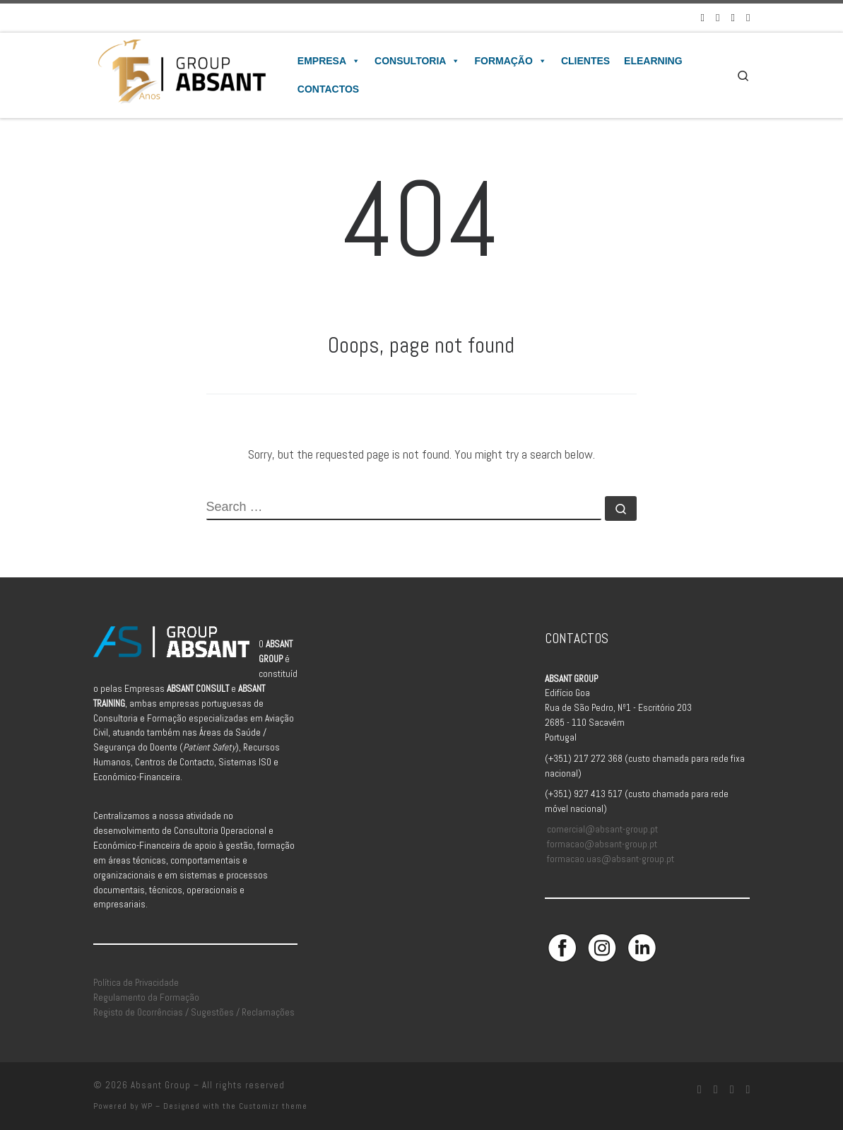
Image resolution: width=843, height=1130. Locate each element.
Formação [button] (510, 60)
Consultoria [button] (417, 60)
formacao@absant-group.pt (602, 844)
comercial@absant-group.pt (602, 829)
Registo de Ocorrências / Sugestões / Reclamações (194, 1012)
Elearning (653, 60)
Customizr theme (273, 1106)
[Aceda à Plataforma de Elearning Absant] (748, 17)
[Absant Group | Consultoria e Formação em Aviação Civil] (181, 73)
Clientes (585, 60)
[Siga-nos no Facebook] (703, 17)
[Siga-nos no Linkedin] (733, 17)
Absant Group (161, 1085)
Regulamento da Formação (146, 997)
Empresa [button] (328, 60)
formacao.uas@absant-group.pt (610, 859)
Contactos (328, 89)
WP (147, 1106)
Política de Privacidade (136, 983)
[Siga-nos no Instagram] (717, 17)
